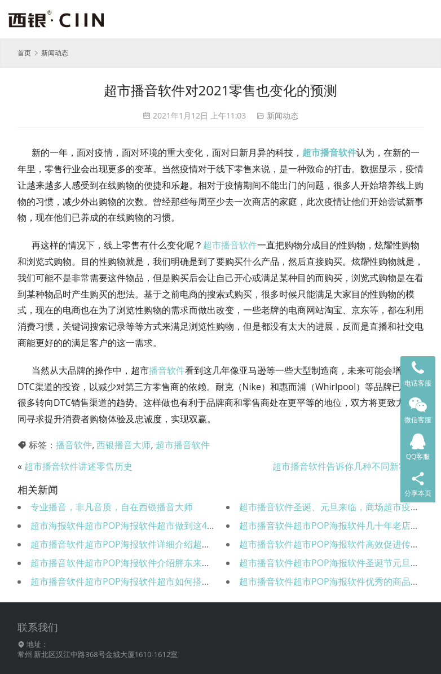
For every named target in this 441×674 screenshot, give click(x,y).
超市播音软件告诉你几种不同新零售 (344, 466)
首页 (24, 53)
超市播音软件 (329, 152)
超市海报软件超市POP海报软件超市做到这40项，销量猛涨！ (152, 525)
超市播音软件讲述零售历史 (78, 466)
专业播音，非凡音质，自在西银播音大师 (111, 507)
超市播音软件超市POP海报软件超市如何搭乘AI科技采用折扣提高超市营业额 (183, 581)
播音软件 (167, 370)
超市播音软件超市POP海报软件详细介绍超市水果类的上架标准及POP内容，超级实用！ (206, 544)
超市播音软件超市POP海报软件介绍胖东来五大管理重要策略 (152, 563)
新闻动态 (282, 115)
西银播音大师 (123, 445)
